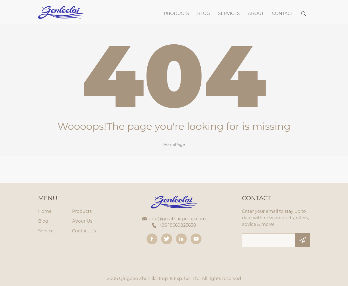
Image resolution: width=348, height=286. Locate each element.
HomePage (174, 144)
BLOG (203, 13)
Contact (282, 13)
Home (45, 211)
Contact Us (84, 230)
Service (46, 230)
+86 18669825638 (177, 225)
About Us (82, 221)
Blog (43, 221)
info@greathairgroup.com (177, 218)
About (256, 13)
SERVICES (229, 13)
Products (176, 13)
